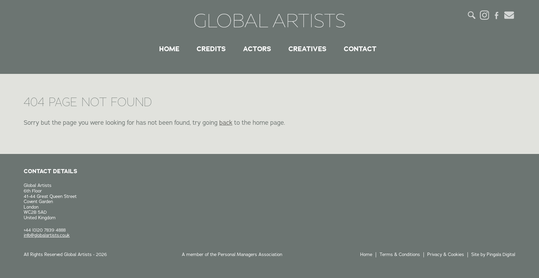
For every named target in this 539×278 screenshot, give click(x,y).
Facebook (497, 15)
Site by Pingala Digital (493, 255)
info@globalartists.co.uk (47, 235)
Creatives (307, 48)
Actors (257, 48)
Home (169, 48)
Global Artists (269, 20)
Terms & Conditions (400, 255)
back (225, 123)
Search (472, 15)
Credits (211, 48)
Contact (360, 48)
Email (509, 15)
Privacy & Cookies (445, 255)
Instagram (484, 15)
